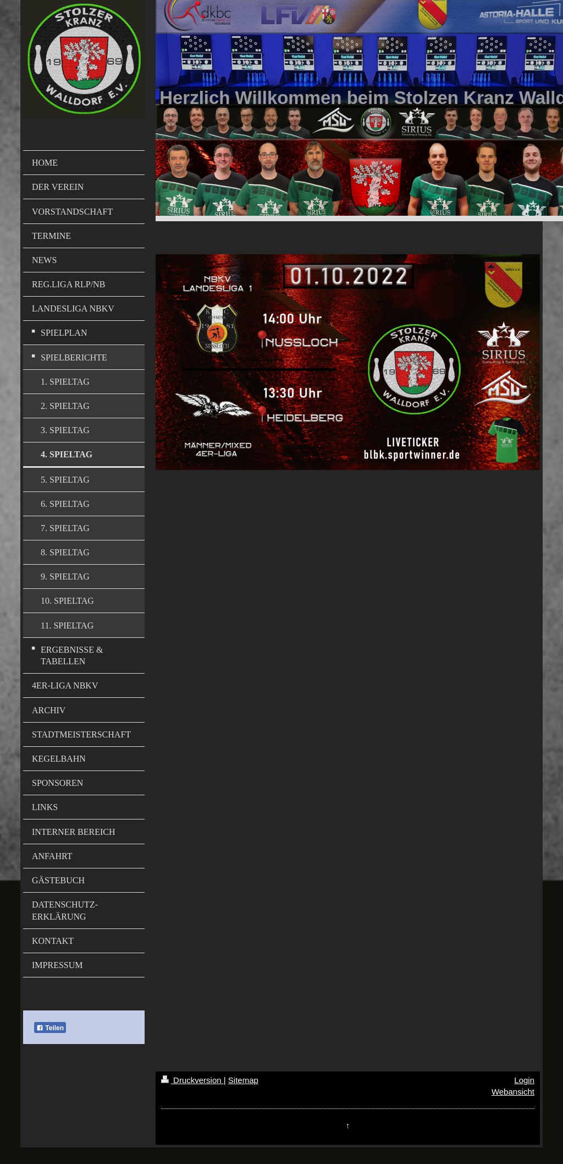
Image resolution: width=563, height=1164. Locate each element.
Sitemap (243, 1080)
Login (524, 1080)
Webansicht (513, 1091)
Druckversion (192, 1080)
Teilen (50, 1028)
